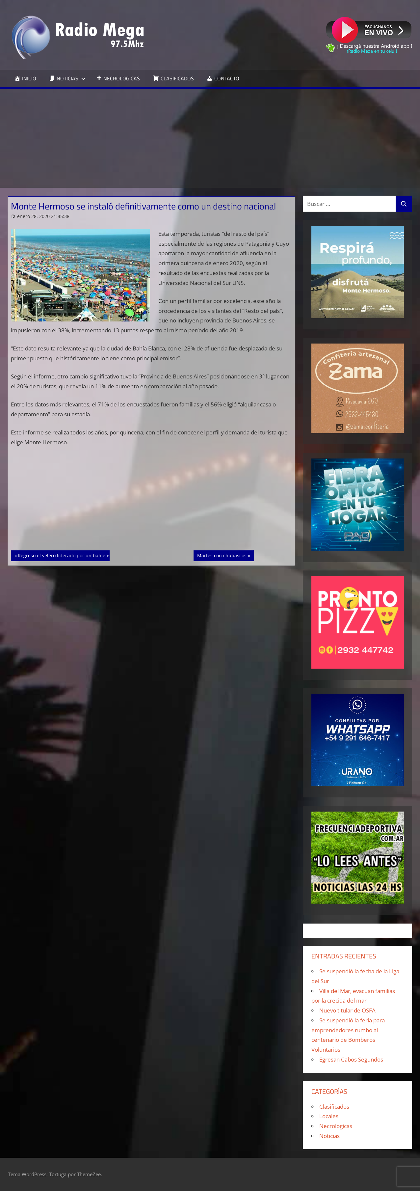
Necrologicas (335, 1126)
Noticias (329, 1136)
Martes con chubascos (222, 555)
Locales (328, 1116)
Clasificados (334, 1106)
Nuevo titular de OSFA (347, 1010)
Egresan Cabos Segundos (351, 1059)
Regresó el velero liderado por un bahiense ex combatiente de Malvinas (96, 555)
